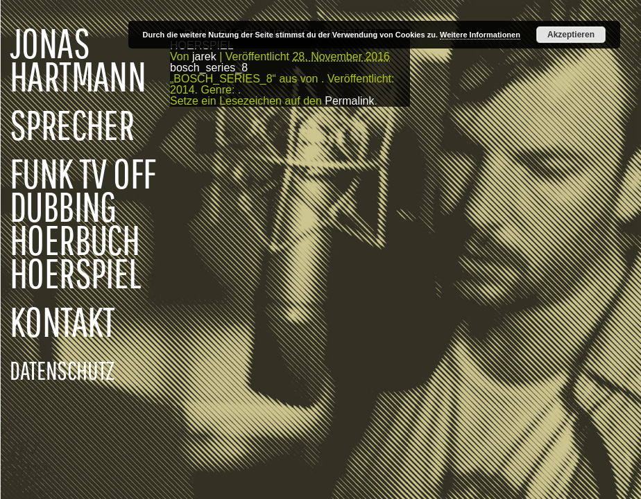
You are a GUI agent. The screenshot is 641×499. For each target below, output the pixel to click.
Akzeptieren (571, 35)
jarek (204, 56)
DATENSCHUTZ (62, 370)
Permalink (349, 101)
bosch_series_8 (209, 67)
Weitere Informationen (480, 34)
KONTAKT (62, 321)
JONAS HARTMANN (78, 59)
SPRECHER (72, 124)
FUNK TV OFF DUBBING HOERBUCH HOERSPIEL (82, 223)
